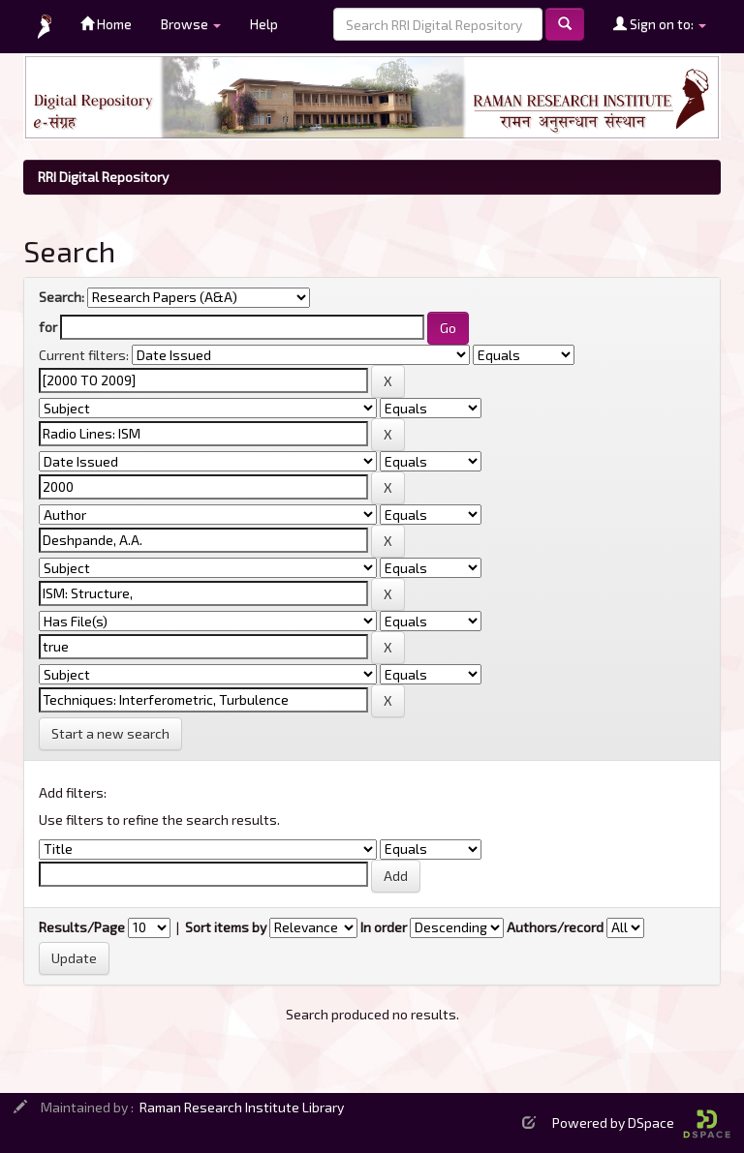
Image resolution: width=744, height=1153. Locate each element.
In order (383, 927)
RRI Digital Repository (103, 176)
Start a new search (110, 733)
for (48, 327)
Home (106, 23)
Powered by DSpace (641, 1122)
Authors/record (555, 927)
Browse (191, 23)
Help (264, 23)
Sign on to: (659, 23)
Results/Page (82, 927)
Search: (61, 296)
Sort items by (225, 927)
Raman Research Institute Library (242, 1107)
